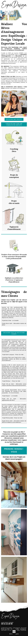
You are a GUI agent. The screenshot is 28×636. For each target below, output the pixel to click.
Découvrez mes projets (14, 119)
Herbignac (23, 629)
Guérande (23, 630)
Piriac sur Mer (5, 629)
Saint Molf (4, 630)
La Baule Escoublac (6, 627)
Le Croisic (10, 630)
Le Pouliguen (16, 627)
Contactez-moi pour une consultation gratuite (14, 124)
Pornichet (23, 627)
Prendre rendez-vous (14, 450)
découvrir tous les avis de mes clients (14, 333)
